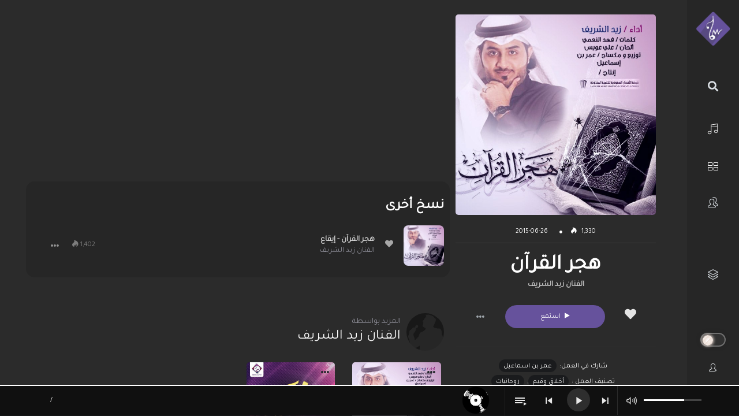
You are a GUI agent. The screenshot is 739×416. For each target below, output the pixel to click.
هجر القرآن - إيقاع (347, 240)
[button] (480, 316)
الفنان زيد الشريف (556, 285)
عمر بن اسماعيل (527, 366)
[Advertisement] (238, 95)
